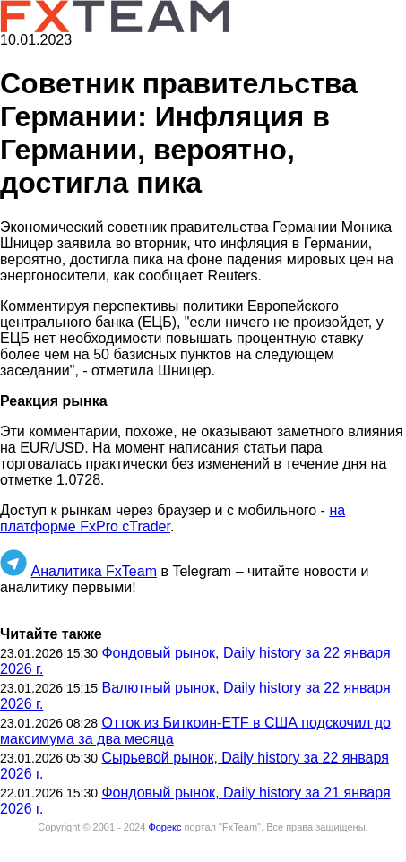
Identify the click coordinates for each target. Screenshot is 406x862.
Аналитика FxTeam (93, 571)
